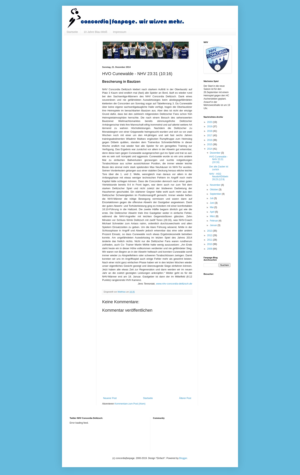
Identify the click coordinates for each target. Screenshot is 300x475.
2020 (210, 122)
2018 (210, 131)
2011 (210, 239)
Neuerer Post (110, 398)
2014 (210, 149)
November (215, 185)
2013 (210, 230)
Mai (212, 207)
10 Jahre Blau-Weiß (95, 31)
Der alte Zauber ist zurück (218, 168)
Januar (214, 225)
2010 (210, 244)
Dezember (215, 153)
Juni (212, 203)
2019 (210, 126)
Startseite (72, 31)
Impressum (119, 31)
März (213, 216)
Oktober (214, 189)
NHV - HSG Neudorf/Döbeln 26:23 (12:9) (218, 177)
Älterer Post (185, 398)
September (216, 194)
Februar (214, 220)
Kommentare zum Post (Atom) (130, 403)
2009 (210, 248)
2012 (210, 235)
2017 (210, 135)
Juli (212, 198)
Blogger (183, 458)
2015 (210, 144)
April (212, 212)
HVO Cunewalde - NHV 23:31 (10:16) (218, 159)
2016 (210, 140)
